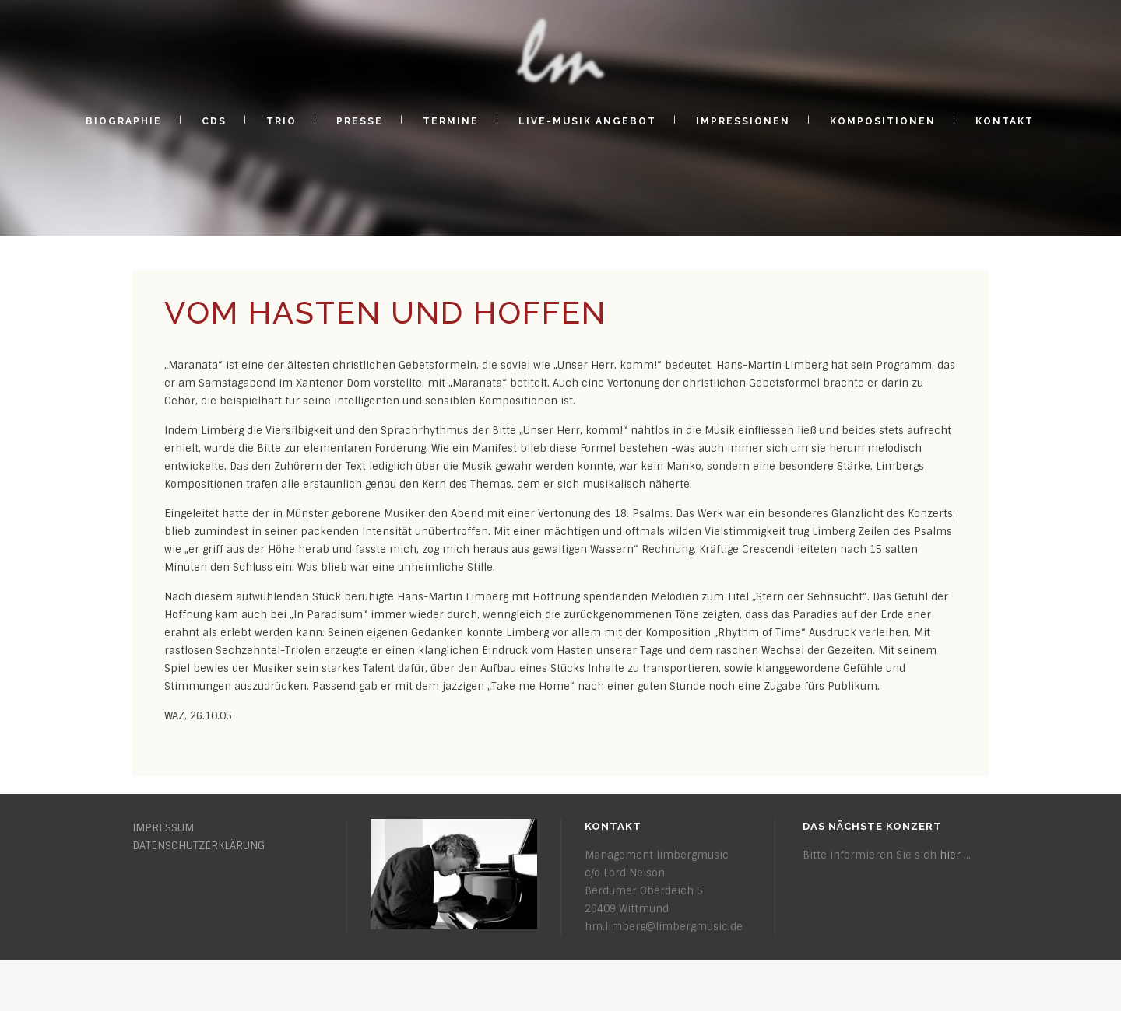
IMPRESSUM (163, 827)
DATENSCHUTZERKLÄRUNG (198, 845)
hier (950, 855)
